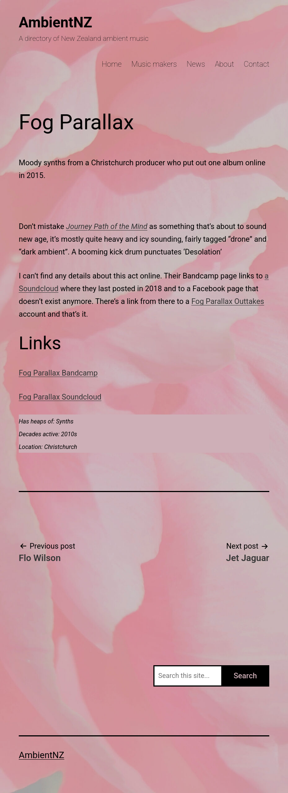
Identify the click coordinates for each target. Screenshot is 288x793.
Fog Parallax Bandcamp (58, 372)
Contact (256, 64)
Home (112, 64)
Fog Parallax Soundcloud (60, 396)
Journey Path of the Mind (106, 226)
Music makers (154, 64)
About (224, 64)
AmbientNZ (55, 22)
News (196, 64)
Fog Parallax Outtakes (227, 301)
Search (245, 675)
